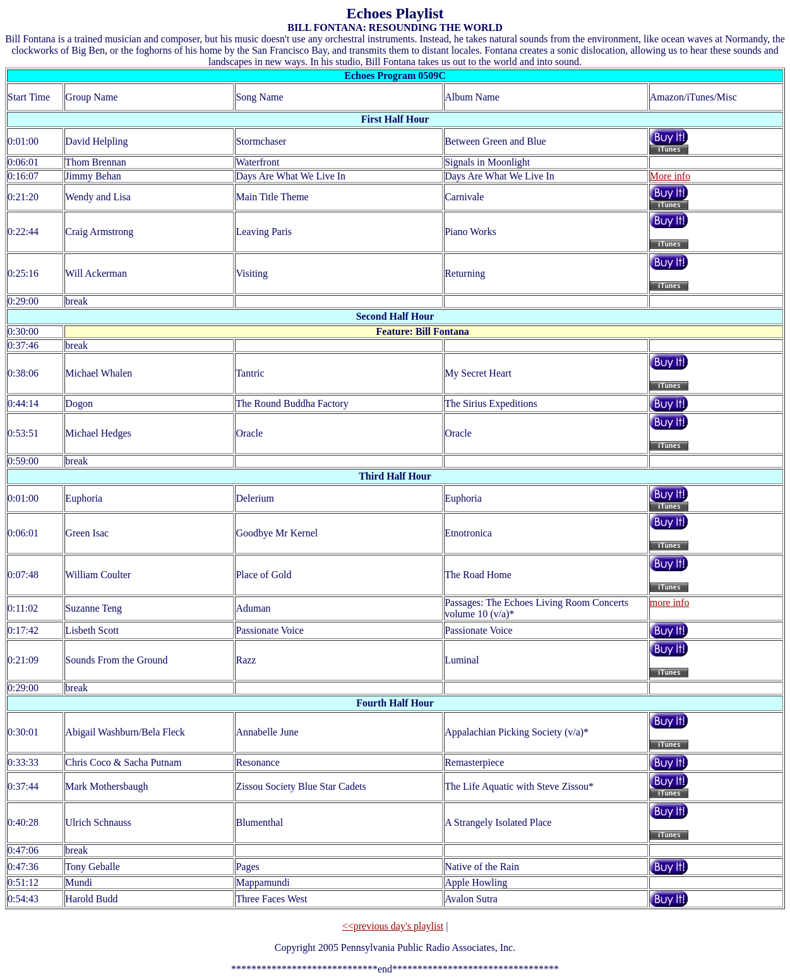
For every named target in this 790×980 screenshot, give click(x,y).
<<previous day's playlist (392, 926)
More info (670, 176)
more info (670, 602)
